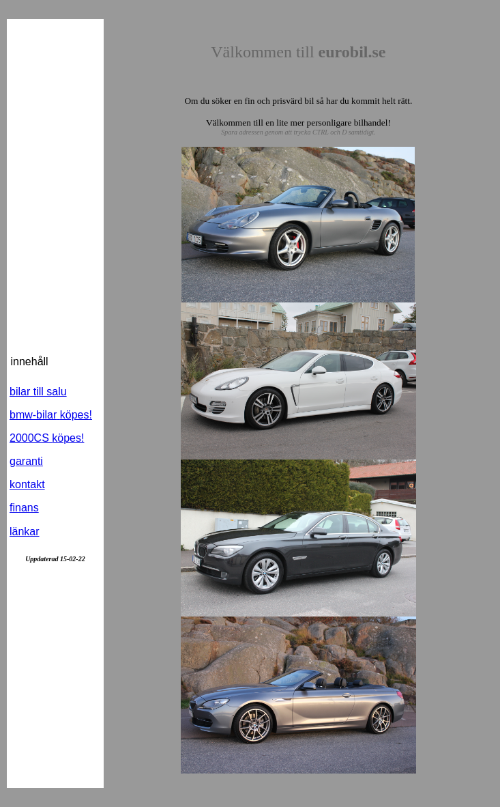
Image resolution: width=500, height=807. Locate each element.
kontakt (27, 484)
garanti (26, 461)
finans (24, 507)
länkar (25, 531)
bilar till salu (38, 391)
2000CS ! (47, 438)
